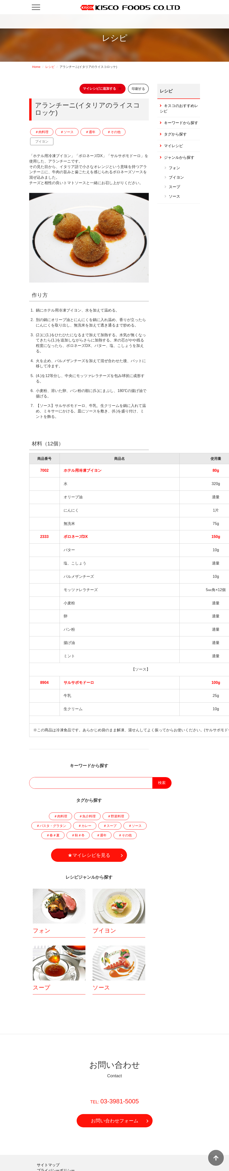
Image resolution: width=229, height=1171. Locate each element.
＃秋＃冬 (78, 835)
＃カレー (84, 826)
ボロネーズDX (76, 537)
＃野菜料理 (115, 816)
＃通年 (90, 132)
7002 (44, 470)
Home (36, 67)
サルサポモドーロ (79, 683)
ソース (101, 987)
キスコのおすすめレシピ (179, 108)
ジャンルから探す (179, 157)
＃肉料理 (41, 132)
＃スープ (110, 826)
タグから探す (175, 134)
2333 (44, 537)
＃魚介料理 (87, 816)
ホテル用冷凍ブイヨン (83, 470)
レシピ (50, 67)
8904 (44, 683)
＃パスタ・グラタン (51, 826)
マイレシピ (173, 146)
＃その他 (114, 132)
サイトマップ (48, 1165)
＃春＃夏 (53, 835)
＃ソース (67, 132)
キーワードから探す (181, 123)
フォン (42, 930)
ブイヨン (41, 141)
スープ (41, 987)
